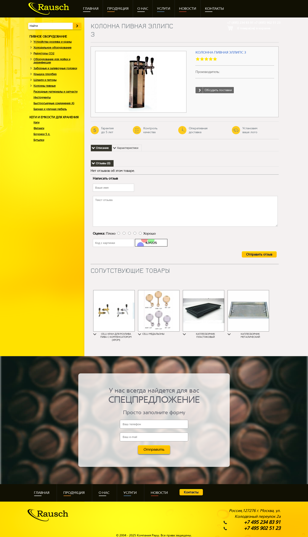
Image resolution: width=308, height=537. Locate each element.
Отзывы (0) (103, 163)
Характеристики (127, 148)
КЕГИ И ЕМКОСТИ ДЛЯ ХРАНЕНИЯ (54, 117)
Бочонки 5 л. (42, 134)
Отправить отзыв (259, 254)
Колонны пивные (45, 85)
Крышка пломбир (45, 74)
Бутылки (39, 140)
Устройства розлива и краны (53, 41)
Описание (102, 148)
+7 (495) (240, 22)
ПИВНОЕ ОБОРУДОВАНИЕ (48, 36)
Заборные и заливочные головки (55, 68)
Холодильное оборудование (52, 47)
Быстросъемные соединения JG (54, 103)
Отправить (153, 449)
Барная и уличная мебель (50, 109)
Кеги (36, 122)
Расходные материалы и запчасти (55, 91)
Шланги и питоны (45, 80)
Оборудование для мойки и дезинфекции (52, 61)
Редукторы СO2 (44, 53)
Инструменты (42, 97)
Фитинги (39, 128)
